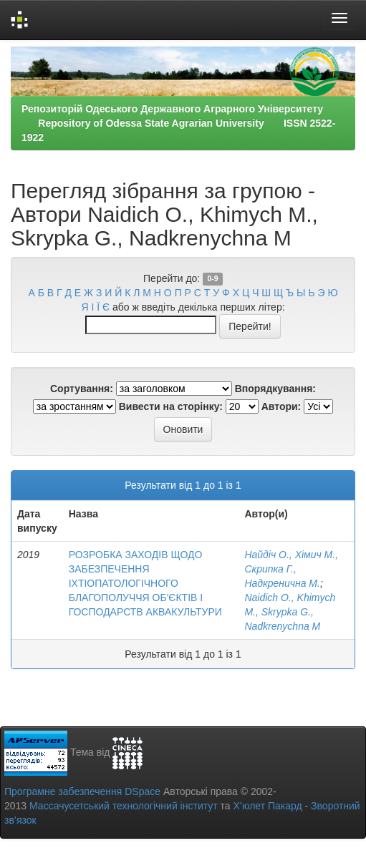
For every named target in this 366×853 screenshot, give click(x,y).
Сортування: (81, 388)
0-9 (212, 279)
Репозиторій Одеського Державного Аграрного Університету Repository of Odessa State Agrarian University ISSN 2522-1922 (180, 123)
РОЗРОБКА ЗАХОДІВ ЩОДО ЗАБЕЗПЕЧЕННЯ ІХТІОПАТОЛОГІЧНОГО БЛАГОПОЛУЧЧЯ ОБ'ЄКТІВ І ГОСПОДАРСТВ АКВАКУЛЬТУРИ (145, 583)
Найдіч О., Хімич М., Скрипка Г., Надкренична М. (291, 569)
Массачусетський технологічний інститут (123, 805)
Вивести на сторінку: (171, 406)
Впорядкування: (275, 388)
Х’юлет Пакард (267, 805)
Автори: (281, 406)
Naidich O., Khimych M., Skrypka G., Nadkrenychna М (289, 612)
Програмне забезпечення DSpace (82, 791)
